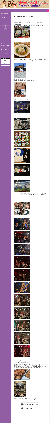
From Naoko (3, 15)
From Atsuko (3, 17)
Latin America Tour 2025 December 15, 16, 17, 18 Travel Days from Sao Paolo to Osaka (5, 46)
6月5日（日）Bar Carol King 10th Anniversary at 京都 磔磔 (30, 404)
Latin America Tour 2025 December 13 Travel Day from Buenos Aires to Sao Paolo (5, 50)
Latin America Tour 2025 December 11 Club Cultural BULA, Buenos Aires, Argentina (5, 53)
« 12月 (2, 31)
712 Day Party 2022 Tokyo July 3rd (30, 408)
